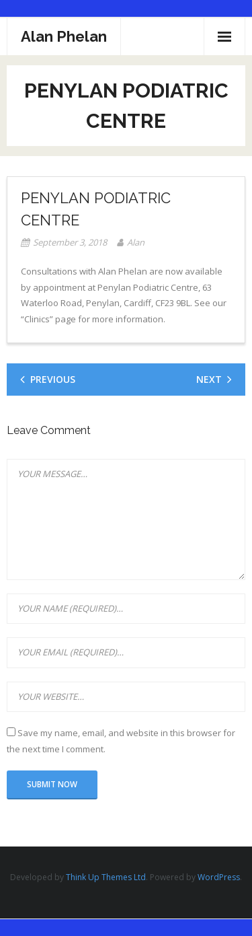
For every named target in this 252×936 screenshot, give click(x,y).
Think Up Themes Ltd (106, 877)
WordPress (219, 877)
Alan (135, 242)
